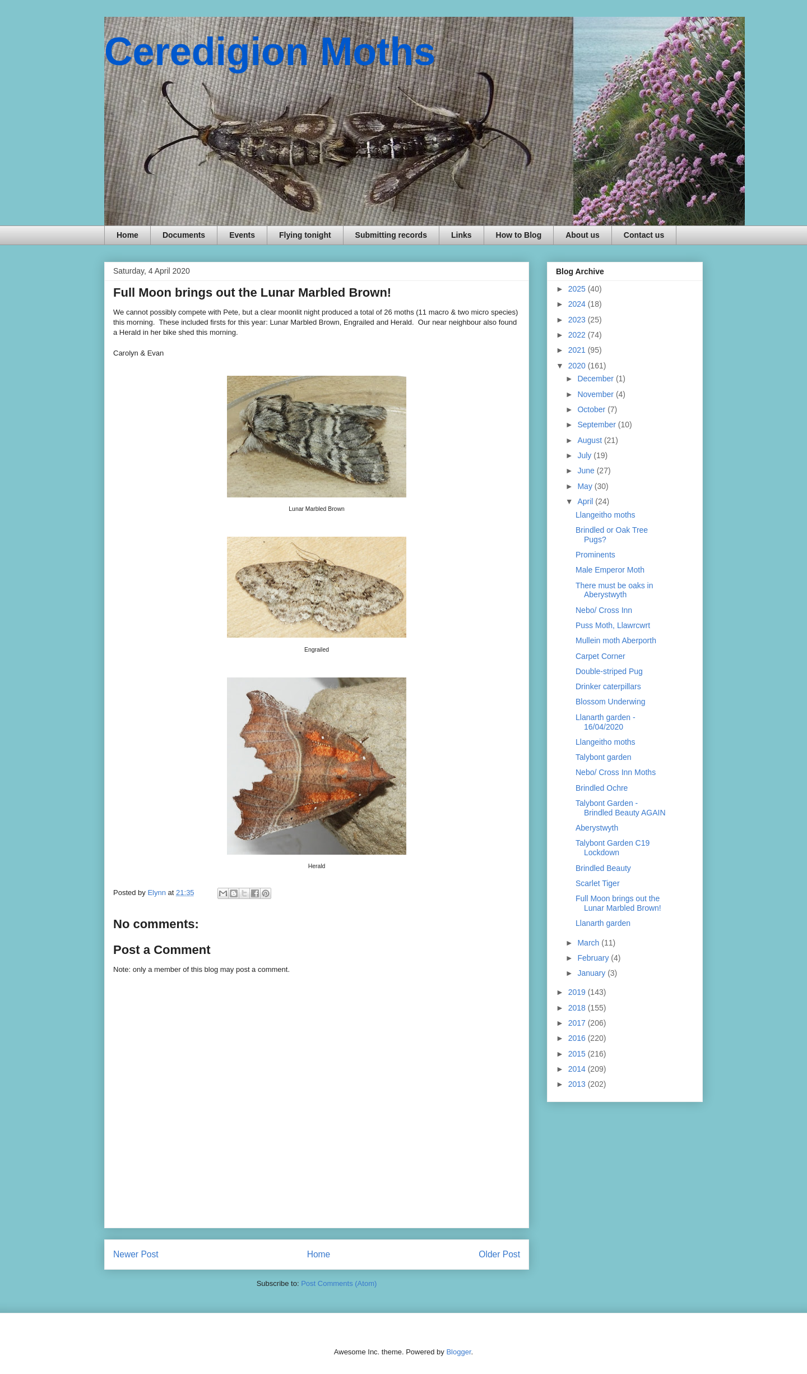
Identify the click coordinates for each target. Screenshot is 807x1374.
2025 (578, 288)
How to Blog (519, 234)
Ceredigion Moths (269, 51)
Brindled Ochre (602, 787)
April (586, 501)
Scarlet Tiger (598, 883)
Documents (184, 234)
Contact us (644, 234)
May (585, 486)
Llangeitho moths (606, 514)
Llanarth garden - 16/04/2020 (606, 722)
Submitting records (391, 234)
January (592, 973)
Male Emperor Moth (610, 569)
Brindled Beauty (603, 868)
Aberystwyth (597, 827)
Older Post (499, 1254)
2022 (578, 334)
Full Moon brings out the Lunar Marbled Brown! (618, 903)
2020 (578, 365)
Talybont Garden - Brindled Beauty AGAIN (621, 808)
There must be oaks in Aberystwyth (614, 590)
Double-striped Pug (609, 671)
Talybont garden (604, 757)
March (589, 942)
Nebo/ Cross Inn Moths (616, 772)
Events (242, 234)
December (596, 378)
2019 (578, 992)
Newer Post (136, 1254)
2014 (578, 1068)
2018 (578, 1007)
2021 (578, 349)
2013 (578, 1084)
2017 (578, 1022)
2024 (578, 303)
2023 (578, 319)
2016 (578, 1038)
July (585, 455)
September (597, 424)
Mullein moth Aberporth (616, 640)
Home (127, 234)
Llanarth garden (603, 923)
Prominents (595, 554)
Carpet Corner (600, 656)
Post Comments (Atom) (339, 1283)
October (592, 409)
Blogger (458, 1352)
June (586, 470)
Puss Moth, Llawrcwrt (613, 625)
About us (582, 234)
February (594, 957)
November (596, 394)
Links (461, 234)
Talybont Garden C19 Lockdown (613, 847)
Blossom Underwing (611, 701)
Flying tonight (305, 234)
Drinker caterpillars (608, 686)
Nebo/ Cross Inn (604, 610)
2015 (578, 1053)
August (590, 440)
